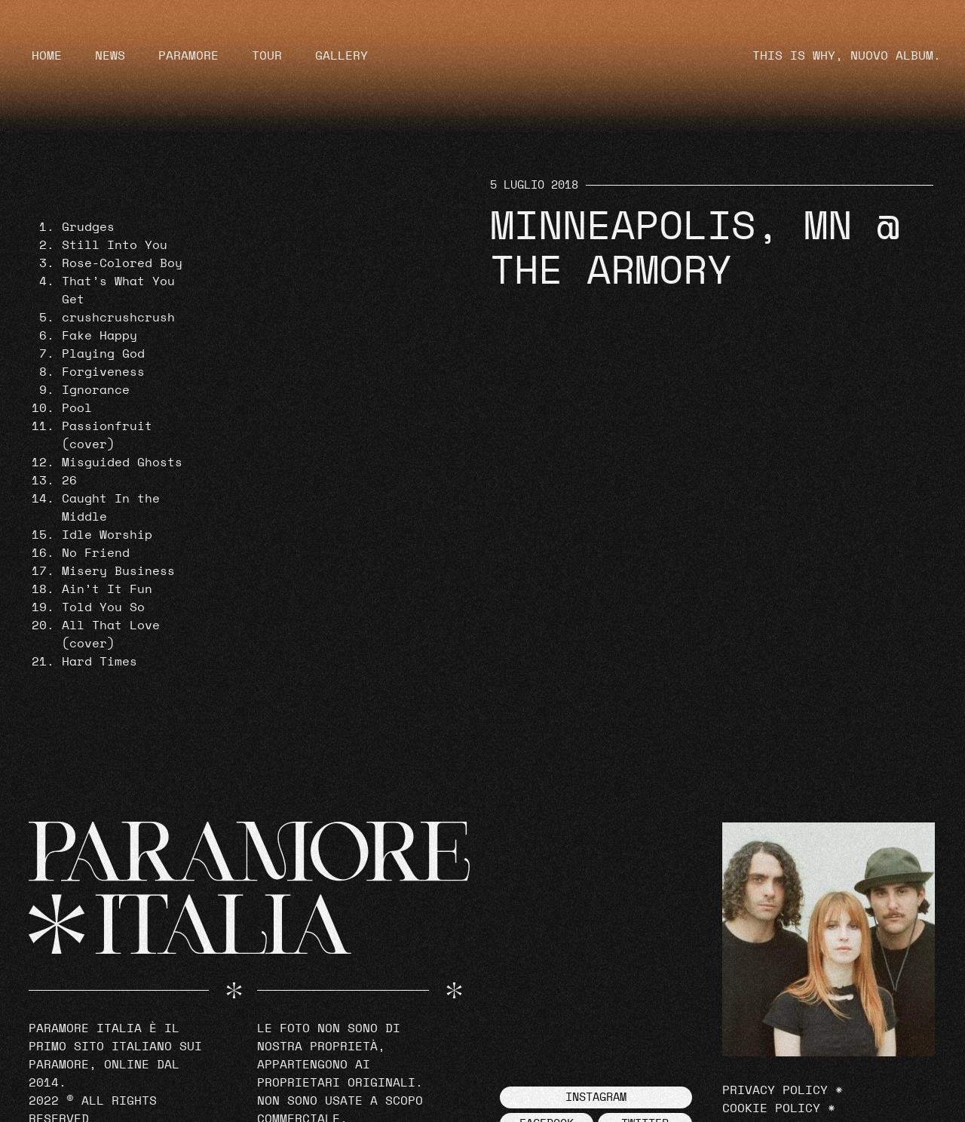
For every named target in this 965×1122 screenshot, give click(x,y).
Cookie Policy (771, 1108)
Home (47, 56)
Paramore (188, 56)
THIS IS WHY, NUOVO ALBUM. (846, 56)
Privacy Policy (775, 1090)
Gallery (341, 56)
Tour (267, 56)
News (110, 56)
